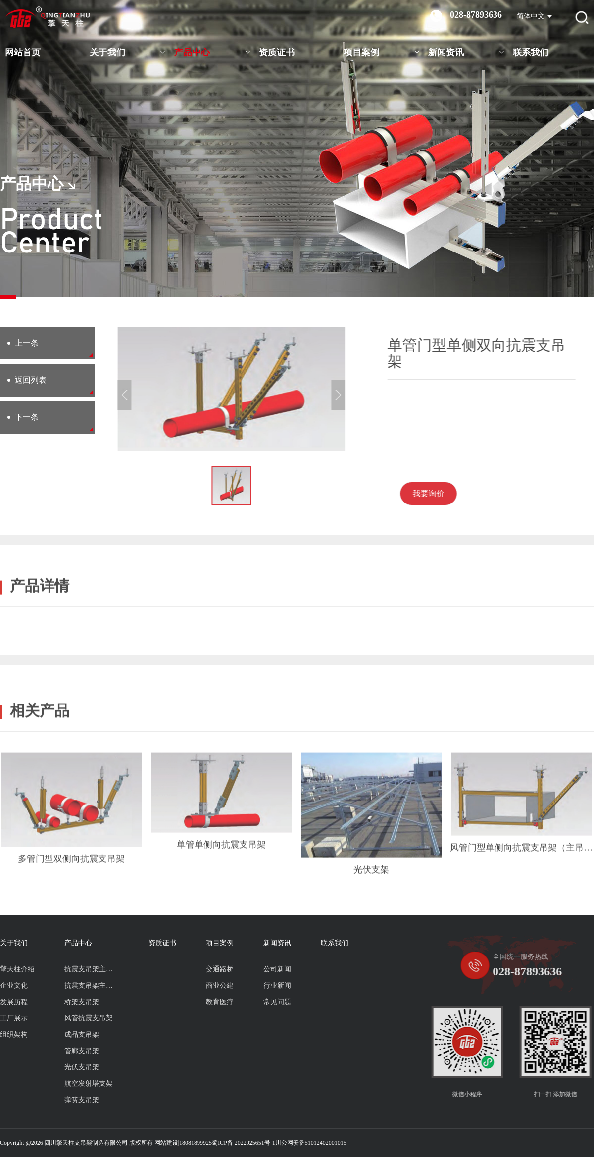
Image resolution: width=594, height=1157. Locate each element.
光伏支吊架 (36, 1067)
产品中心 (192, 52)
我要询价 (468, 493)
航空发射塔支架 (43, 1083)
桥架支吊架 (36, 1002)
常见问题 (232, 1002)
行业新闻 (232, 985)
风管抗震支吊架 (43, 1018)
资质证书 (277, 52)
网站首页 (23, 52)
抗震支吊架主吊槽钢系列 (46, 985)
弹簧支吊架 (36, 1100)
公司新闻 (232, 969)
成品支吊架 (36, 1034)
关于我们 (107, 52)
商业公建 (174, 985)
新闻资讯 (446, 52)
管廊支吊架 (36, 1051)
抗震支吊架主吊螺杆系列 (46, 969)
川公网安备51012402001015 (310, 1142)
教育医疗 (174, 1002)
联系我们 (530, 52)
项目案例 (361, 52)
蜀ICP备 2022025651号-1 (243, 1142)
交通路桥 (174, 969)
